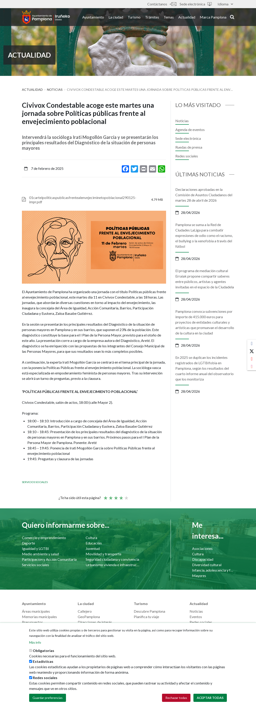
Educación (94, 543)
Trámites (152, 18)
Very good (126, 496)
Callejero (85, 611)
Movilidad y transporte (103, 554)
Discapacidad (202, 559)
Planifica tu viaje (146, 616)
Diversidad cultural (206, 565)
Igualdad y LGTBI (35, 548)
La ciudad (115, 18)
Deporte (28, 543)
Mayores (199, 575)
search (232, 17)
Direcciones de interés (95, 622)
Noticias (55, 89)
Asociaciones (202, 548)
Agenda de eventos (190, 129)
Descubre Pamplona (149, 611)
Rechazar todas (176, 698)
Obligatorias (43, 650)
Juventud (93, 548)
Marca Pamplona (213, 18)
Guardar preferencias (48, 698)
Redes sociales (186, 156)
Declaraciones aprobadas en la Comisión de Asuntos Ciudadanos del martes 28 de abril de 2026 (203, 194)
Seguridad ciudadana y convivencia (112, 559)
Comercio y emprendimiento (44, 537)
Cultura (91, 537)
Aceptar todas (210, 698)
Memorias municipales (39, 616)
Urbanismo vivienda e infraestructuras (113, 565)
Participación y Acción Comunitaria (49, 559)
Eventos (196, 616)
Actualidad (186, 18)
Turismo (134, 18)
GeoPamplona (89, 616)
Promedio (116, 496)
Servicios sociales (35, 482)
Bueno (121, 496)
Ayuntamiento (93, 18)
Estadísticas (43, 661)
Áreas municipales (36, 611)
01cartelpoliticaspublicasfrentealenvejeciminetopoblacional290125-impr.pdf (82, 199)
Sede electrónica (196, 4)
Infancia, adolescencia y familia (213, 570)
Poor (105, 496)
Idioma (225, 4)
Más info (35, 642)
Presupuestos (32, 622)
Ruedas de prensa (188, 147)
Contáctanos (161, 4)
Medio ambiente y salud (40, 554)
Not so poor (110, 496)
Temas (169, 18)
